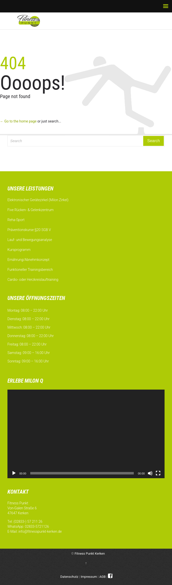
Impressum (89, 577)
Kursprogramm (19, 250)
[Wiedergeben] (13, 473)
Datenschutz (69, 577)
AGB (102, 577)
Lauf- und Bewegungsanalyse (29, 240)
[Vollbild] (158, 473)
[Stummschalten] (150, 473)
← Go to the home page (18, 121)
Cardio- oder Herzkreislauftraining (32, 280)
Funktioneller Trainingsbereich (30, 270)
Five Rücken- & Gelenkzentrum (30, 210)
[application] (86, 434)
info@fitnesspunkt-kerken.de (40, 531)
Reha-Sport (16, 220)
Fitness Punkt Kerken (89, 553)
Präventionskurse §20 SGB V (29, 230)
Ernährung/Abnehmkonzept (28, 260)
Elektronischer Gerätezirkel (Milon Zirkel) (38, 200)
